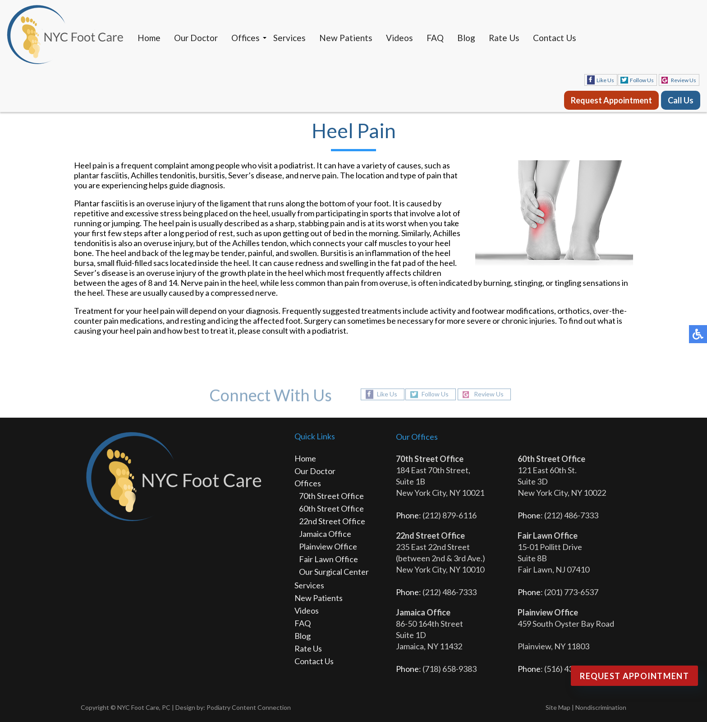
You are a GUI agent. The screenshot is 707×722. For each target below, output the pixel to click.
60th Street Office (331, 508)
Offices (245, 38)
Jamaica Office (325, 534)
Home (149, 38)
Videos (399, 38)
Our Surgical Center (334, 572)
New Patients (345, 38)
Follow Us (642, 80)
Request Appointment (611, 100)
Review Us (683, 80)
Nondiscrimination (600, 707)
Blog (466, 38)
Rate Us (504, 38)
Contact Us (554, 38)
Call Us (680, 100)
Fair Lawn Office (328, 559)
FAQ (435, 38)
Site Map (558, 707)
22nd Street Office (332, 521)
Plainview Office (328, 546)
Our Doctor (196, 38)
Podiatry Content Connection (249, 707)
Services (289, 38)
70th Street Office (331, 496)
